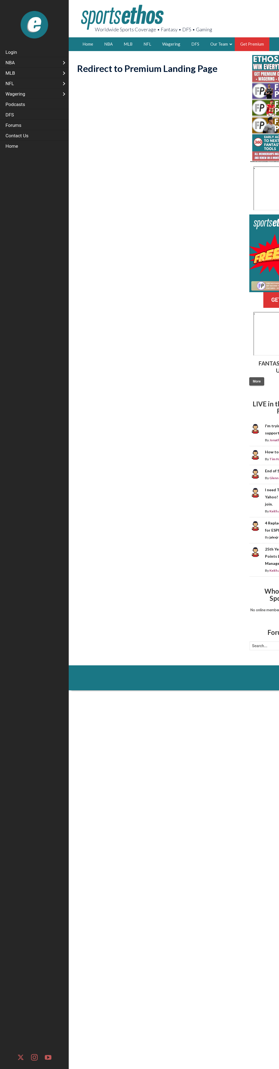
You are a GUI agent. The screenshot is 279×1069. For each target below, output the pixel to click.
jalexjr (273, 537)
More (257, 381)
